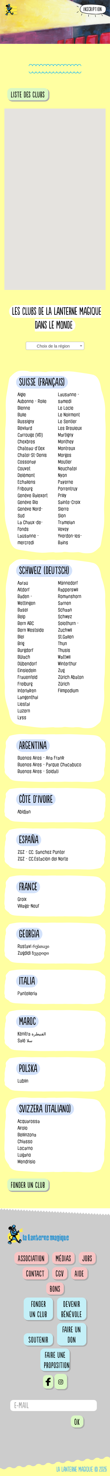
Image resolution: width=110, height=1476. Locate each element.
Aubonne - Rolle (32, 401)
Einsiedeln (27, 670)
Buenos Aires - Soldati (38, 771)
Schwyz (65, 616)
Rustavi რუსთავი (33, 946)
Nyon (62, 475)
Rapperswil (68, 589)
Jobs (87, 1258)
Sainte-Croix (69, 502)
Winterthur (67, 663)
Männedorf (68, 582)
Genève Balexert (33, 495)
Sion (62, 515)
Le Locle (65, 407)
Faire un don (71, 1335)
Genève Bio (28, 502)
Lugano (24, 1154)
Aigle (22, 394)
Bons (55, 1289)
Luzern (24, 710)
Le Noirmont (69, 414)
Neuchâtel (67, 468)
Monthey (66, 441)
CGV (60, 1274)
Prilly (62, 495)
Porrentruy (68, 488)
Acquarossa (29, 1121)
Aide (79, 1274)
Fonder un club (38, 1309)
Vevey (63, 529)
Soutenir (38, 1340)
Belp (21, 616)
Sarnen (64, 603)
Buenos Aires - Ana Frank (41, 757)
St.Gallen (66, 636)
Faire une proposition (57, 1360)
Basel (23, 609)
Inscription (92, 9)
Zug (61, 670)
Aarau (23, 582)
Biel (21, 636)
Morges (64, 455)
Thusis (64, 650)
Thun (62, 643)
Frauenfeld (27, 677)
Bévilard (25, 428)
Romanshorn (69, 596)
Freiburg (25, 683)
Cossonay (27, 461)
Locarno (25, 1148)
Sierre (63, 508)
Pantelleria (27, 993)
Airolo (23, 1128)
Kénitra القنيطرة (32, 1033)
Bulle (22, 414)
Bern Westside (31, 630)
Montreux (66, 448)
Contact (35, 1274)
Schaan (65, 609)
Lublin (23, 1080)
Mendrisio (26, 1161)
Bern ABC (26, 623)
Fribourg (25, 488)
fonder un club (28, 1185)
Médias (63, 1258)
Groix (22, 899)
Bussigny (26, 421)
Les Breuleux (70, 428)
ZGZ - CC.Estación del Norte (43, 858)
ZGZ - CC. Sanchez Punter (41, 852)
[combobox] (55, 346)
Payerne (65, 482)
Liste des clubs (28, 94)
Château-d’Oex (31, 448)
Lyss (22, 717)
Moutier (65, 461)
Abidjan (24, 811)
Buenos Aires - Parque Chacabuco (49, 764)
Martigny (65, 434)
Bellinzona (27, 1134)
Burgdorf (25, 650)
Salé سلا (25, 1040)
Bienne (24, 407)
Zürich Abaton (71, 677)
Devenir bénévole (71, 1309)
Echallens (26, 482)
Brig (21, 643)
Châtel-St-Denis (32, 455)
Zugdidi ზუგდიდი (33, 953)
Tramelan (66, 522)
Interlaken (27, 690)
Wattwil (64, 656)
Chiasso (25, 1141)
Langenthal (28, 697)
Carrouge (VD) (30, 434)
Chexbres (26, 441)
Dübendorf (27, 663)
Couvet (24, 468)
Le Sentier (67, 421)
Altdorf (24, 589)
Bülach (24, 656)
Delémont (26, 475)
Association (31, 1258)
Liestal (24, 704)
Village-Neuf (28, 905)
